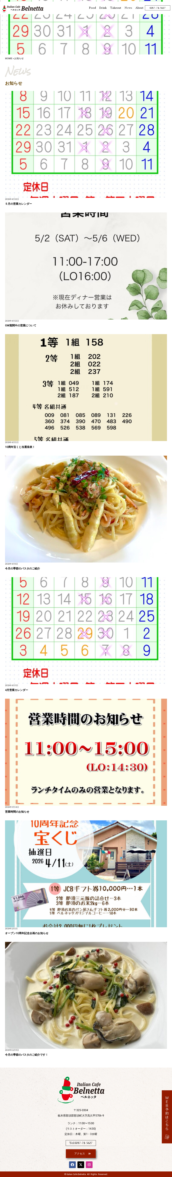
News (128, 8)
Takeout (115, 8)
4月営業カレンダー (16, 690)
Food (92, 8)
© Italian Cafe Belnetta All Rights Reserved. (86, 1174)
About (139, 8)
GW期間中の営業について (20, 325)
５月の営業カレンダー (18, 203)
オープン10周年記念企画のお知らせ (26, 933)
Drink (103, 8)
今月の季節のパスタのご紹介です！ (26, 1054)
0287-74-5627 (158, 8)
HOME (8, 58)
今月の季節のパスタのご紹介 (22, 568)
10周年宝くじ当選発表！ (20, 447)
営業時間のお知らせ (17, 811)
